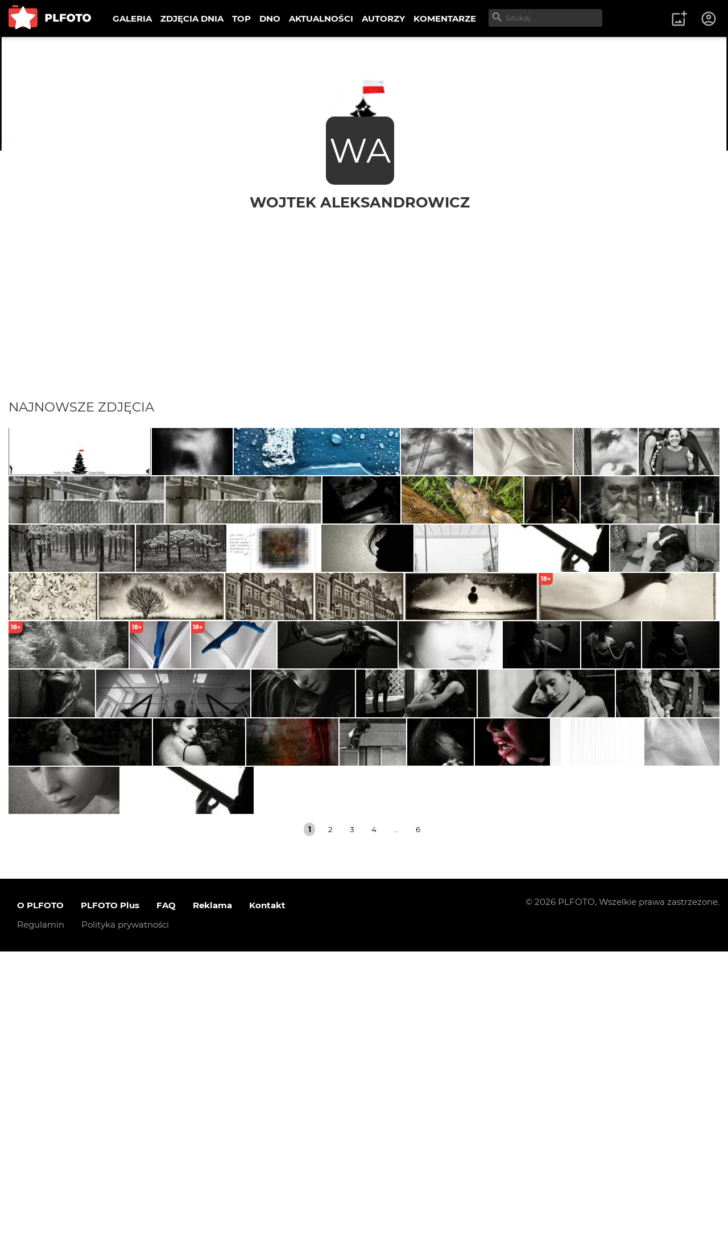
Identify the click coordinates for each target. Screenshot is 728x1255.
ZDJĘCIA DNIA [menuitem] (192, 18)
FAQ (166, 1209)
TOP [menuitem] (241, 18)
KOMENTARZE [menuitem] (444, 18)
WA (360, 150)
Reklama (212, 1209)
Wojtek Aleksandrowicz (360, 202)
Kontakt (267, 1209)
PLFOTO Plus (110, 1209)
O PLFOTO (40, 1209)
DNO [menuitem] (269, 18)
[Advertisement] (364, 296)
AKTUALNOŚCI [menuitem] (321, 18)
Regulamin (40, 1228)
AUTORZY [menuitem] (383, 18)
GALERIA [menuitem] (132, 18)
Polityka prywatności (125, 1228)
